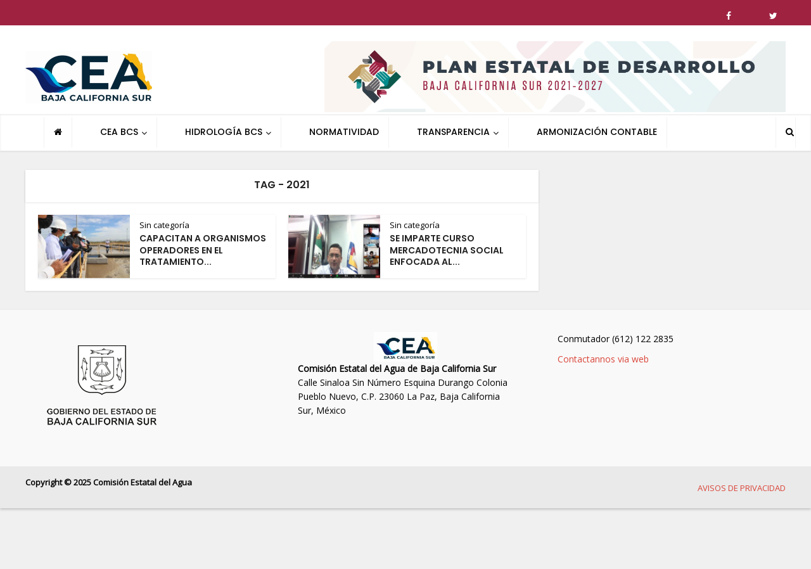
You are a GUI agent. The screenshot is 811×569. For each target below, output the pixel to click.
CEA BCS (119, 131)
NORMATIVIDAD (344, 131)
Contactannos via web (603, 359)
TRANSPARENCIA (453, 131)
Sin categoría (164, 225)
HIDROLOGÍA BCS (223, 131)
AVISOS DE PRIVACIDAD (742, 488)
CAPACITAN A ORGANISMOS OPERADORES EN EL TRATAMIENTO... (202, 250)
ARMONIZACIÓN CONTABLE (597, 131)
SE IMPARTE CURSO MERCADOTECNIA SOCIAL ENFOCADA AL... (447, 250)
